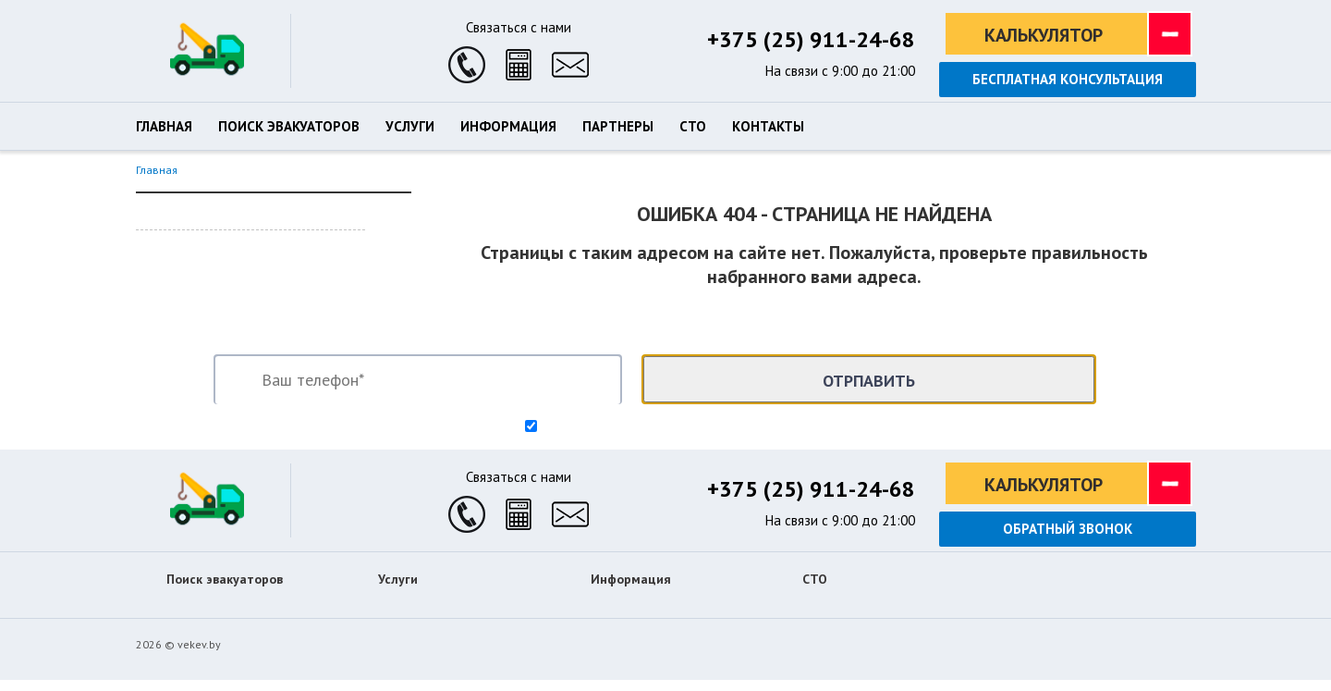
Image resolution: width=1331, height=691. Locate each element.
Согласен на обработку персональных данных (674, 427)
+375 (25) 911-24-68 (811, 39)
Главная (156, 170)
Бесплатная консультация (1067, 79)
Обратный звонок (1067, 528)
